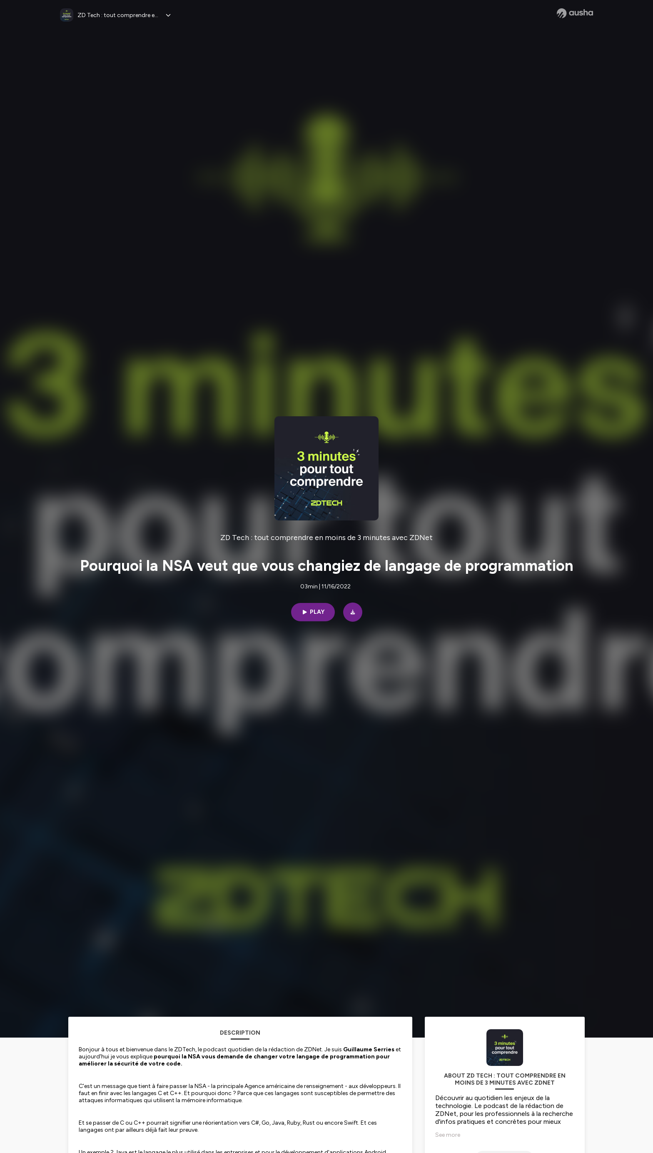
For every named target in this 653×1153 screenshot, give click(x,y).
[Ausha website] (575, 13)
